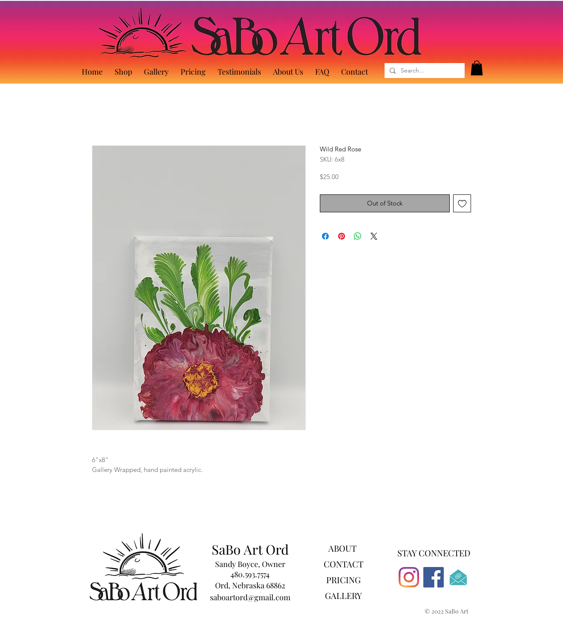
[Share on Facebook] (325, 236)
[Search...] (424, 70)
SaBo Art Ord (250, 549)
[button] (477, 68)
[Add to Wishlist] (462, 203)
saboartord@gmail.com (250, 597)
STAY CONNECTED (433, 552)
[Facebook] (433, 577)
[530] (458, 577)
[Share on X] (374, 236)
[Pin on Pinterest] (341, 236)
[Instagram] (409, 577)
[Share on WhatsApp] (358, 236)
